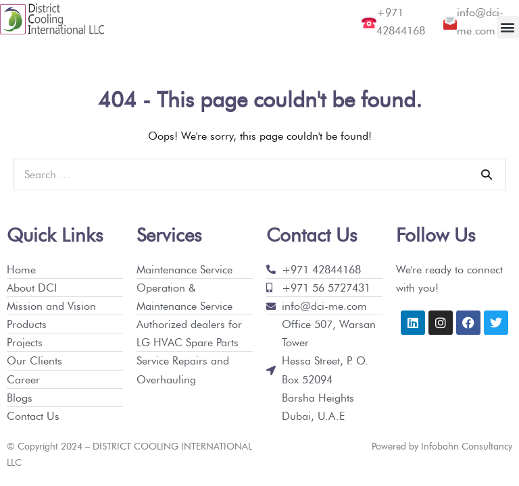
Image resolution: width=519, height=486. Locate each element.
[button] (508, 27)
